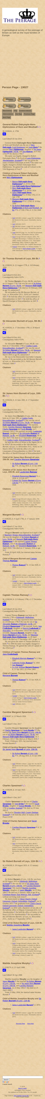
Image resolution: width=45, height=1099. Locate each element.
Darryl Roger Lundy (29, 248)
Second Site (25, 1095)
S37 (14, 218)
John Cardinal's (18, 1095)
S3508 (15, 581)
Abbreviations (8, 114)
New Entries (7, 111)
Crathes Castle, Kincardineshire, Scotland (20, 347)
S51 (14, 843)
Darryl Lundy (22, 1088)
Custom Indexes (25, 111)
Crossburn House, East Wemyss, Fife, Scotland (21, 895)
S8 (13, 226)
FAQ (15, 111)
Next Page (6, 117)
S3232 (15, 247)
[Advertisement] (22, 62)
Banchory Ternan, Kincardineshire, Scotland (22, 535)
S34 (14, 232)
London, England (15, 808)
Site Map (18, 114)
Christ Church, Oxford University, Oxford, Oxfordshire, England (20, 900)
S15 (14, 237)
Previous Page (29, 114)
